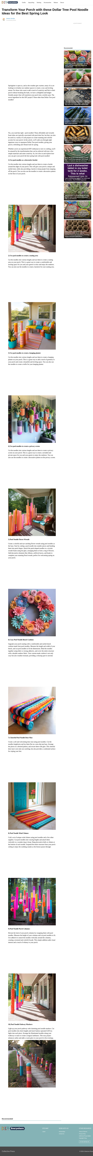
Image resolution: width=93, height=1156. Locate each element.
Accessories (47, 2)
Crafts (24, 2)
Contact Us (61, 1133)
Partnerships (62, 1131)
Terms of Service (83, 1131)
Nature (56, 2)
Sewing (39, 2)
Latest (43, 1131)
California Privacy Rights (85, 1136)
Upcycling (31, 2)
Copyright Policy (83, 1138)
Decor (62, 2)
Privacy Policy (82, 1133)
